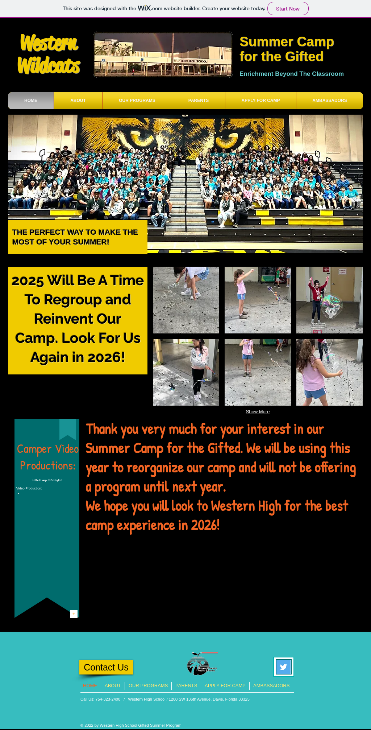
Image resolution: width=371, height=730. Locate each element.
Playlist (57, 480)
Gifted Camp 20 (41, 480)
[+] (74, 614)
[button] (186, 300)
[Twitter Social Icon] (283, 667)
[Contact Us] (106, 667)
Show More (258, 411)
